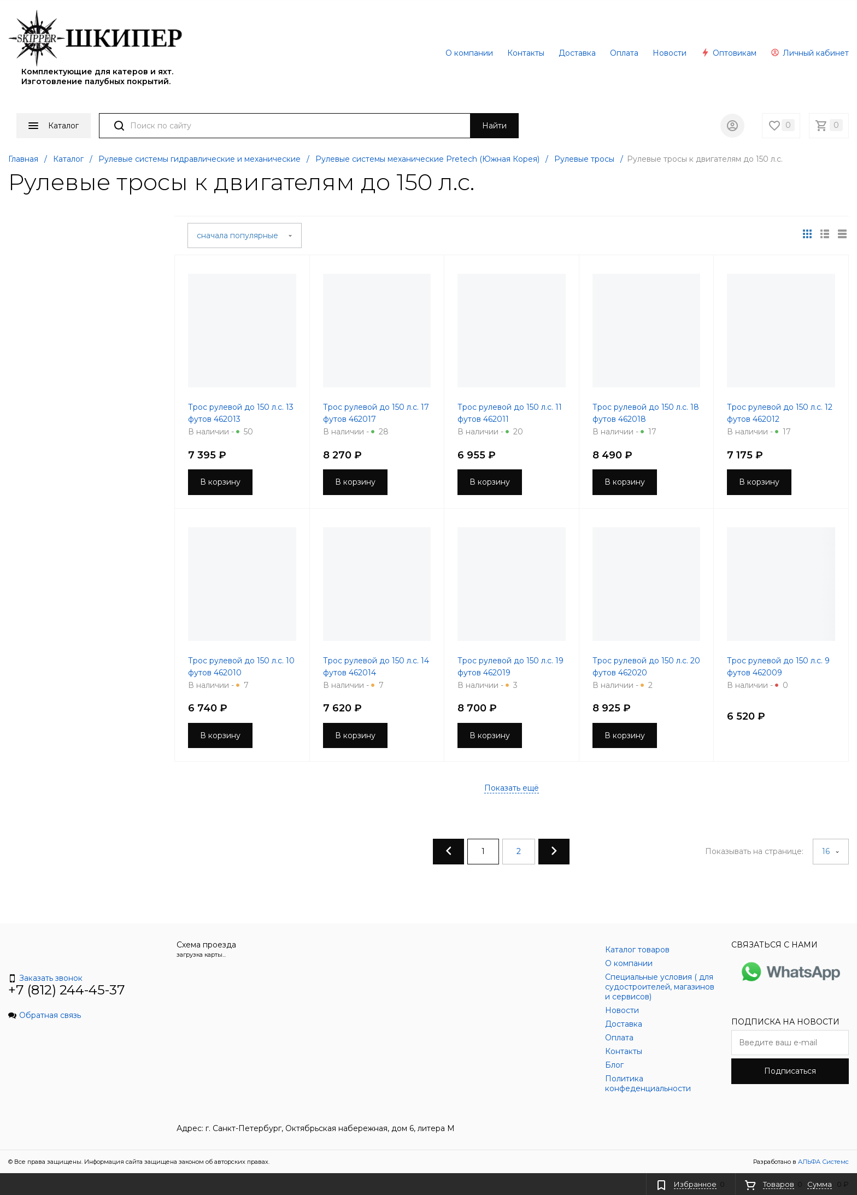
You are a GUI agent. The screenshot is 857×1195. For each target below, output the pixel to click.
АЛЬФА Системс (822, 1161)
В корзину (220, 482)
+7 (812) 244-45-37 (66, 990)
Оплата (624, 53)
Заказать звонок (45, 978)
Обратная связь (44, 1015)
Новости (669, 53)
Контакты (525, 53)
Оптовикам (728, 53)
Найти (494, 126)
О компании (469, 53)
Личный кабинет (810, 53)
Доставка (577, 53)
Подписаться (790, 1071)
